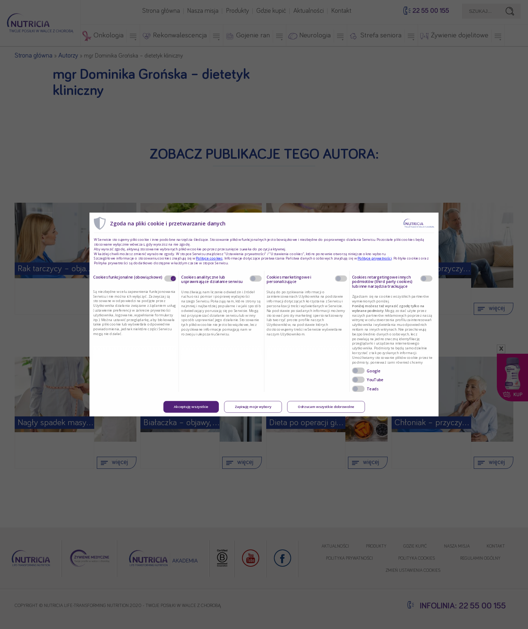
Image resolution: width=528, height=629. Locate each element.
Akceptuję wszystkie (191, 406)
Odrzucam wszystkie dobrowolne (326, 406)
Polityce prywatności (375, 258)
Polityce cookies (209, 258)
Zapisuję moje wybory (253, 406)
